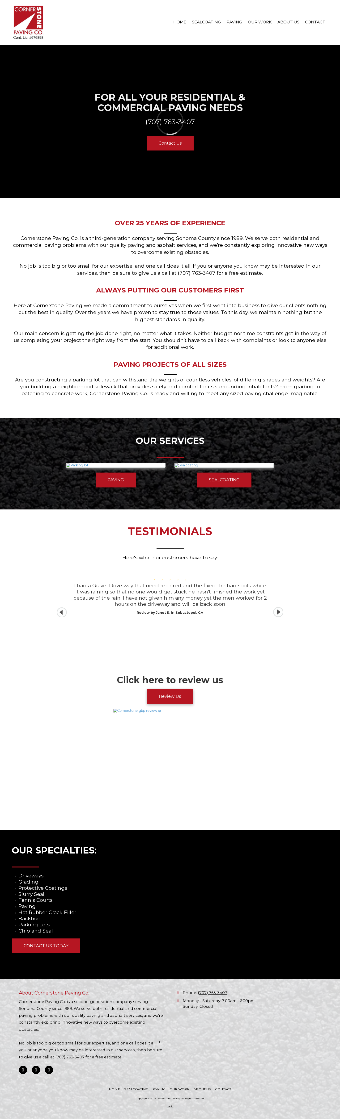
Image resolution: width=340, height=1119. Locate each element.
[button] (278, 612)
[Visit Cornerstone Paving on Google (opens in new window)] (36, 1070)
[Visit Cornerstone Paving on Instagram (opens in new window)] (49, 1070)
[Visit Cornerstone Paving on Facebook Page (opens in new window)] (23, 1070)
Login (170, 1106)
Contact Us (170, 143)
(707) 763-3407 (212, 992)
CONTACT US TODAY (46, 945)
